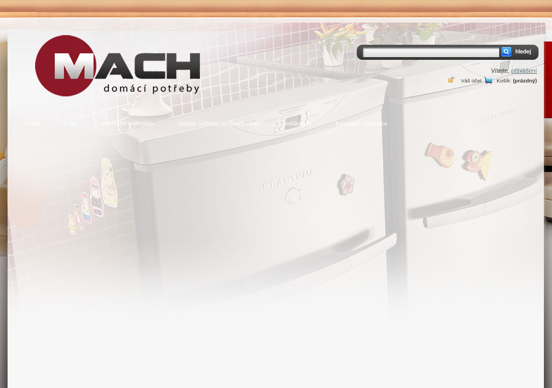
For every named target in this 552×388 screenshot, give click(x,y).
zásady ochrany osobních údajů (219, 123)
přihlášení (524, 70)
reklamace (298, 123)
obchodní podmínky (128, 123)
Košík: (503, 81)
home (32, 123)
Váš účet (471, 81)
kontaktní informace (362, 123)
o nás (71, 123)
